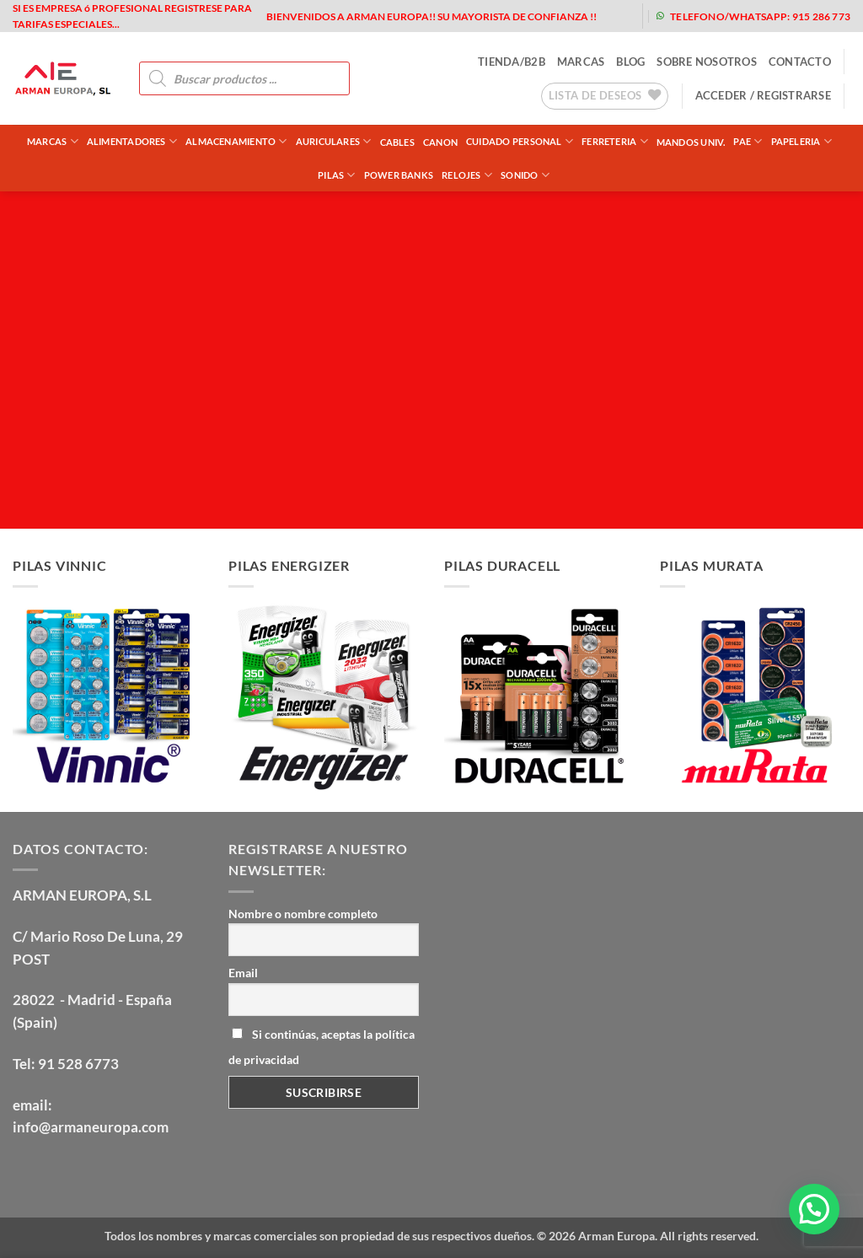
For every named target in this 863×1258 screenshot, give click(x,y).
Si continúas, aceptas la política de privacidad (321, 1047)
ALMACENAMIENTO (236, 141)
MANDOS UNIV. (691, 142)
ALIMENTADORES (132, 141)
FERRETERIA (615, 141)
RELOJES (467, 175)
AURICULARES (334, 141)
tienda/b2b (511, 61)
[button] (763, 95)
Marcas (52, 141)
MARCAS (581, 61)
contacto (800, 61)
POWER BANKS (398, 174)
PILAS (337, 175)
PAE (747, 141)
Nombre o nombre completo (303, 913)
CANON (440, 142)
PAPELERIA (801, 141)
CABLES (397, 142)
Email (243, 972)
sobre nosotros (707, 61)
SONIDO (525, 175)
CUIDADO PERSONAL (519, 141)
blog (630, 61)
